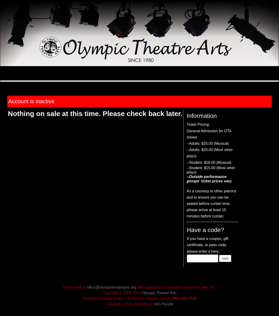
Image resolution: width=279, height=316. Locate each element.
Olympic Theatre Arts (159, 293)
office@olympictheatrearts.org (111, 287)
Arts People (163, 304)
